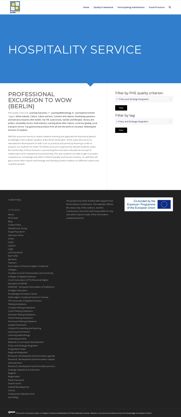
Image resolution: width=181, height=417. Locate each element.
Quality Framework (17, 324)
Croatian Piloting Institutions (21, 307)
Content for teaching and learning (24, 328)
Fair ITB (45, 119)
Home (11, 238)
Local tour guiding (83, 123)
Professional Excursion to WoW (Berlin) (40, 100)
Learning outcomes (17, 338)
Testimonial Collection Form (21, 393)
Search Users (14, 383)
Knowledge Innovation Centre (22, 293)
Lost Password (15, 252)
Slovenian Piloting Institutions (22, 321)
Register (12, 373)
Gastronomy (56, 119)
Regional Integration (18, 352)
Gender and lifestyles (72, 119)
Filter (121, 108)
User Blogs (13, 397)
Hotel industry (40, 123)
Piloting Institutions (17, 304)
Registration (14, 376)
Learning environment (19, 331)
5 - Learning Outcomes (37, 112)
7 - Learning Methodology (59, 112)
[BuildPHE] (15, 7)
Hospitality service (24, 123)
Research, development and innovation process (31, 366)
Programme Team (16, 349)
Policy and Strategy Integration (23, 345)
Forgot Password (16, 231)
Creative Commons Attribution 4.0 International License (65, 413)
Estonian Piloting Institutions (21, 314)
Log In (11, 242)
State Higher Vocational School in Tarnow (28, 297)
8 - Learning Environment (83, 112)
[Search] (170, 7)
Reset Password (16, 380)
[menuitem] (86, 7)
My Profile (13, 255)
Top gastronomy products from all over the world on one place (54, 126)
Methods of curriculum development (26, 342)
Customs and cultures (64, 116)
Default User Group (17, 228)
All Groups (13, 217)
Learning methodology (19, 335)
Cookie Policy (14, 199)
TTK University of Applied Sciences (25, 300)
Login (10, 248)
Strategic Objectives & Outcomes (24, 369)
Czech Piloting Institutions (20, 311)
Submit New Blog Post (18, 386)
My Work (12, 259)
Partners (12, 262)
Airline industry (22, 116)
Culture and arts (45, 116)
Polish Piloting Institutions (20, 317)
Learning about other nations (61, 123)
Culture (33, 116)
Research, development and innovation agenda (31, 355)
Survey (11, 390)
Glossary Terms (16, 235)
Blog (10, 221)
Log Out (11, 245)
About (11, 214)
